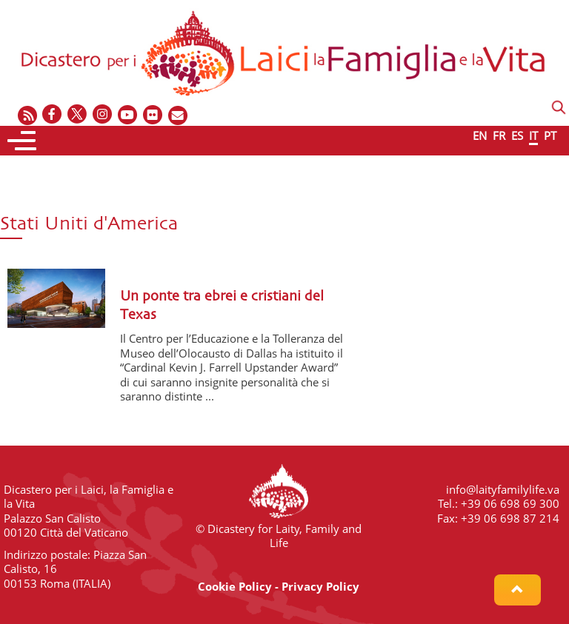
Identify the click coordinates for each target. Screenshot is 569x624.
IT (533, 135)
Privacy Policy (320, 586)
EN (480, 135)
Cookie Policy (235, 586)
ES (517, 135)
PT (550, 135)
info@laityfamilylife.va (502, 489)
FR (499, 135)
